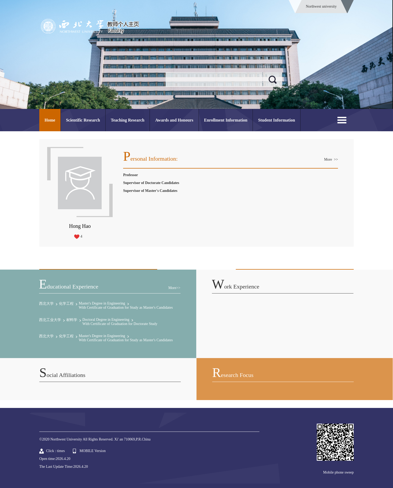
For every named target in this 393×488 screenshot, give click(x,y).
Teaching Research (127, 120)
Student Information (276, 120)
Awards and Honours (174, 120)
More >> (331, 159)
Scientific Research (83, 120)
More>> (174, 288)
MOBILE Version (93, 451)
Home (50, 120)
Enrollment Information (225, 120)
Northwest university (321, 6)
